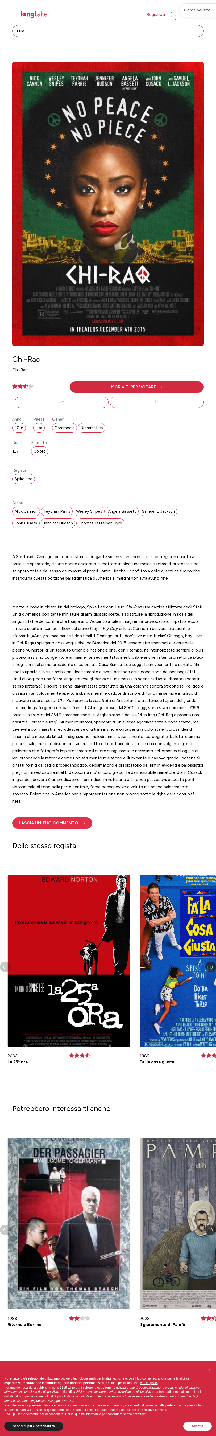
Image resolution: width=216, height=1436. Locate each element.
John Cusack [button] (26, 523)
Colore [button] (40, 451)
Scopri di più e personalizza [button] (34, 1426)
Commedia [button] (64, 427)
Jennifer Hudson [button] (58, 523)
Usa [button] (39, 427)
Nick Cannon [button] (26, 511)
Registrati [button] (156, 14)
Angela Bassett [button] (122, 511)
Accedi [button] (182, 14)
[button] (137, 387)
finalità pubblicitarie (60, 1396)
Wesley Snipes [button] (89, 511)
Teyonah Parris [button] (56, 511)
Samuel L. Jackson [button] (158, 511)
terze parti (75, 1387)
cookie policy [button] (149, 1383)
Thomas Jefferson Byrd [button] (100, 523)
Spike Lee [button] (23, 479)
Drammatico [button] (91, 427)
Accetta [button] (197, 1426)
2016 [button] (19, 427)
